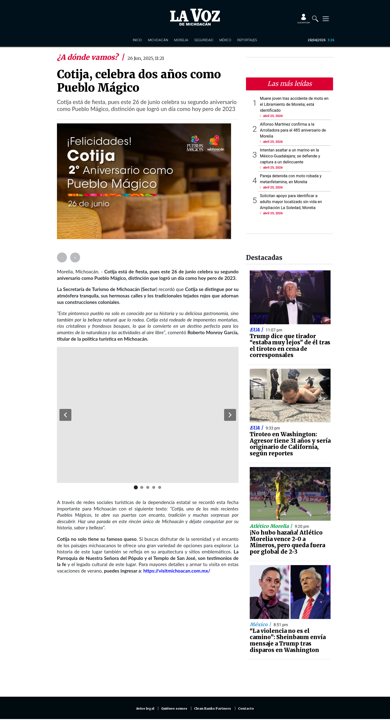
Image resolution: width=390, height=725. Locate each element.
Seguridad (203, 40)
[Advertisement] (148, 638)
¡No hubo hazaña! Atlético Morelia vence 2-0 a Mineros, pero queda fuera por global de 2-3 (287, 542)
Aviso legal (145, 708)
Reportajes (247, 40)
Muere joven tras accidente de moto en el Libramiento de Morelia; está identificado (294, 104)
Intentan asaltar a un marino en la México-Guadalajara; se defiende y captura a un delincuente (290, 156)
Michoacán (158, 40)
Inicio (137, 40)
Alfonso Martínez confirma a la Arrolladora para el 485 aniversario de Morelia (293, 130)
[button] (65, 415)
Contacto (246, 708)
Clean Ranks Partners (212, 708)
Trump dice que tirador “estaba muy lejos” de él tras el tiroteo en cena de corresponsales (290, 346)
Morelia (181, 40)
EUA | (257, 330)
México (225, 40)
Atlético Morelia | (271, 526)
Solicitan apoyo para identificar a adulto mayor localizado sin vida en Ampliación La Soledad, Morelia (291, 201)
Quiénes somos (174, 708)
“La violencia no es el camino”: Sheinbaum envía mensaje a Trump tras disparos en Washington (288, 640)
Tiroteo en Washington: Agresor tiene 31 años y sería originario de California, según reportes (290, 444)
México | (261, 624)
